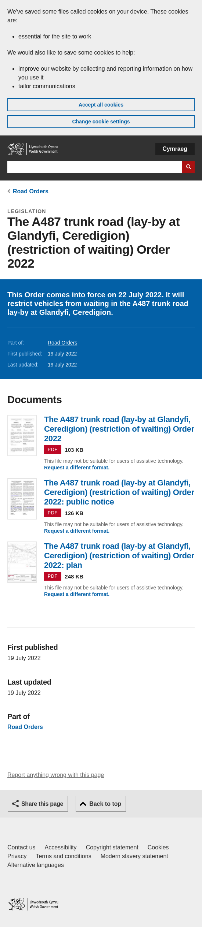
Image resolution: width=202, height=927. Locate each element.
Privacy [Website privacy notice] (16, 856)
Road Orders (30, 191)
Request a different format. (76, 467)
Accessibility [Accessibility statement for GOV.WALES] (60, 847)
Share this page (42, 804)
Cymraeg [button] (175, 149)
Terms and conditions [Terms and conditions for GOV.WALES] (63, 856)
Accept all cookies (101, 105)
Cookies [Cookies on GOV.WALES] (158, 847)
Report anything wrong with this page (55, 775)
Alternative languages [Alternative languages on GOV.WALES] (35, 865)
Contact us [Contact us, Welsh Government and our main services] (21, 847)
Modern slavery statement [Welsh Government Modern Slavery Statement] (134, 856)
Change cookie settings (101, 121)
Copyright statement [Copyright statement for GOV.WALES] (112, 847)
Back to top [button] (105, 804)
